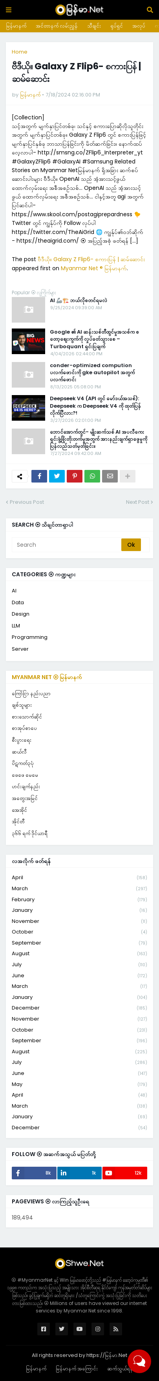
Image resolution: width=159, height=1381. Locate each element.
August (79, 954)
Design (20, 614)
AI (14, 590)
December (79, 1008)
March (79, 889)
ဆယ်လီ (19, 751)
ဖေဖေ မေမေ (25, 775)
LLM (16, 625)
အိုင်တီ (18, 821)
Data (18, 602)
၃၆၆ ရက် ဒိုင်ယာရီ (30, 833)
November (79, 921)
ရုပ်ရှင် (116, 26)
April (79, 878)
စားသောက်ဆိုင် (27, 716)
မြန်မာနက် (16, 26)
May (79, 1084)
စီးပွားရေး (21, 740)
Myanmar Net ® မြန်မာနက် (94, 268)
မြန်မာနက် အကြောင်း (77, 1368)
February (79, 900)
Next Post (137, 502)
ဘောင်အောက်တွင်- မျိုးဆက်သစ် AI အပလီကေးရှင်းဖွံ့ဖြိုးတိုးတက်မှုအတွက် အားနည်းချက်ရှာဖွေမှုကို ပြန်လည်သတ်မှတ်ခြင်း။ (98, 439)
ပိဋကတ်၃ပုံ (23, 763)
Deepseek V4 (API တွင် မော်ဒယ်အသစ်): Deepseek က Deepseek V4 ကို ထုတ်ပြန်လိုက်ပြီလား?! (95, 405)
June (79, 976)
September (79, 943)
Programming (30, 637)
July (79, 965)
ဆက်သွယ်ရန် (120, 1368)
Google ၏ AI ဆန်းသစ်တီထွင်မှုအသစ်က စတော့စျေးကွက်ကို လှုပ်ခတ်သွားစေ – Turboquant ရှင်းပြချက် (94, 339)
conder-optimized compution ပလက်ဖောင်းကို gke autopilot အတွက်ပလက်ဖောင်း (92, 372)
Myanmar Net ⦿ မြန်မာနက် (47, 677)
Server (20, 649)
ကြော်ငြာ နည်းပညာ (31, 693)
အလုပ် (138, 26)
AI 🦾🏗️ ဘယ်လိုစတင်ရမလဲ (78, 300)
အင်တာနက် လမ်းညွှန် (57, 26)
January (79, 910)
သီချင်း (94, 26)
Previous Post (27, 502)
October (79, 932)
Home (19, 52)
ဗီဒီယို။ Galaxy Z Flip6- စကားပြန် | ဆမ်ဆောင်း (91, 259)
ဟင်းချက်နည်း (26, 786)
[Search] (67, 544)
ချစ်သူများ (22, 705)
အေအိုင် (19, 810)
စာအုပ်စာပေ (24, 728)
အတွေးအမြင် (25, 798)
